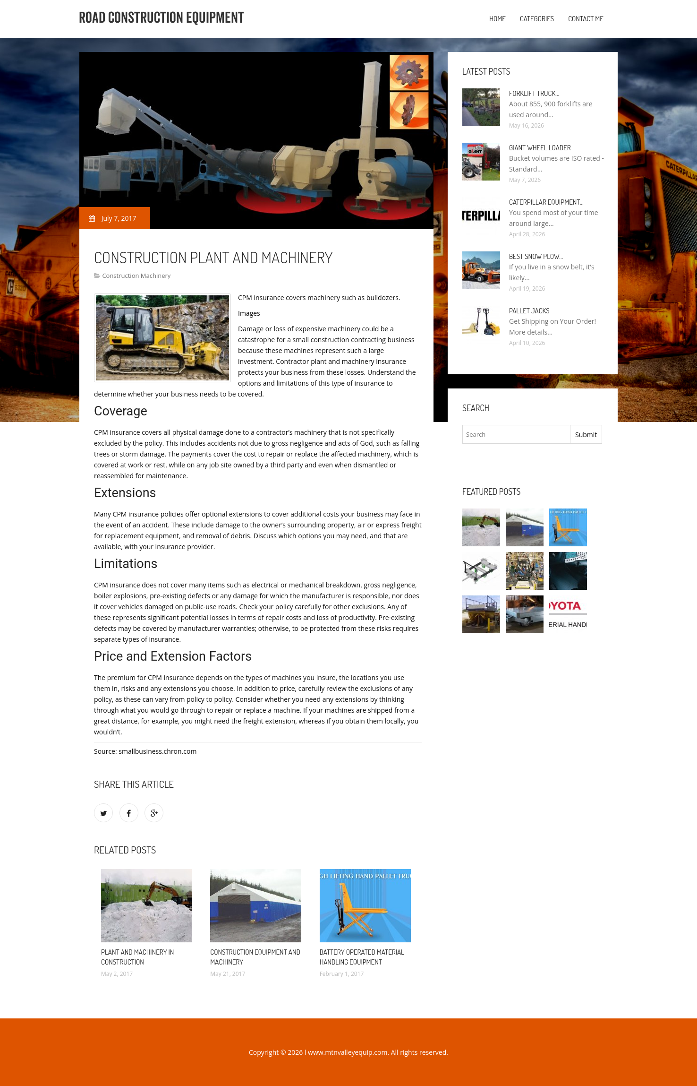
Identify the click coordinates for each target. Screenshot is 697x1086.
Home (497, 18)
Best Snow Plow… (536, 256)
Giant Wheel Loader (540, 147)
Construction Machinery (136, 275)
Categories (537, 18)
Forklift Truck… (534, 93)
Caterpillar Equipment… (546, 202)
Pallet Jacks (529, 310)
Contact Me (586, 18)
